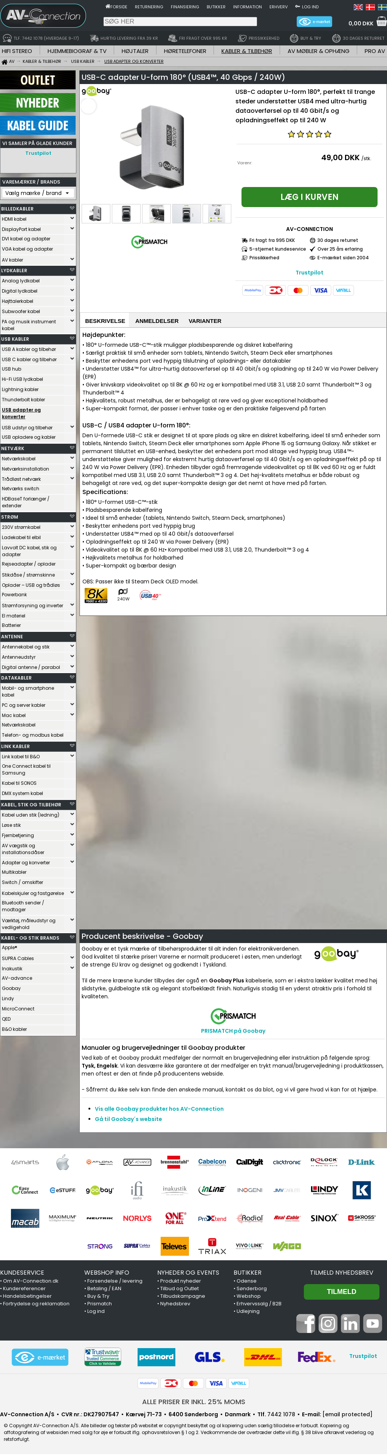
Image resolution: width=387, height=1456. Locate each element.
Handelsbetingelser (27, 1298)
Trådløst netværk (21, 477)
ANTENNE (12, 634)
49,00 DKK (340, 157)
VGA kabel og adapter (27, 247)
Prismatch (99, 1305)
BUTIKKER (248, 1274)
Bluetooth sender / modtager (23, 904)
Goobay (11, 986)
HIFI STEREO (17, 51)
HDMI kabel (14, 217)
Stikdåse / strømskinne (28, 573)
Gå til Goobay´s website (128, 1121)
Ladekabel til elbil (21, 535)
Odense (247, 1282)
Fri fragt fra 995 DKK (272, 240)
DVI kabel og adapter (26, 237)
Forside (118, 7)
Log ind (310, 7)
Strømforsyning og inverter (32, 603)
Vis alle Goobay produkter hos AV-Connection (159, 1111)
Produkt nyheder (180, 1282)
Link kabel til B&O (21, 754)
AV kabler (12, 258)
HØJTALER (135, 51)
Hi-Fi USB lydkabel (22, 377)
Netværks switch (20, 486)
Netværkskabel (19, 457)
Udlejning (248, 1313)
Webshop (249, 1298)
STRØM (9, 515)
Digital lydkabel (19, 289)
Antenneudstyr (19, 655)
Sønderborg (252, 1290)
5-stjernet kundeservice (277, 249)
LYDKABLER (14, 268)
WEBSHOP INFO (106, 1274)
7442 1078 (281, 1416)
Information (247, 7)
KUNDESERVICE (22, 1274)
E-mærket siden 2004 (343, 257)
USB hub (11, 367)
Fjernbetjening (18, 833)
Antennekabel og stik (26, 645)
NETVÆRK (12, 446)
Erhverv (278, 7)
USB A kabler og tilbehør (29, 347)
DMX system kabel (22, 791)
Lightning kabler (20, 387)
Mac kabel (14, 713)
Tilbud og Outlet (179, 1290)
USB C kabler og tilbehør (29, 357)
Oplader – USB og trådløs (31, 583)
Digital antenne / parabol (31, 665)
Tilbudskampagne (182, 1298)
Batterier (11, 623)
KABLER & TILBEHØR (246, 51)
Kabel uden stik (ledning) (30, 813)
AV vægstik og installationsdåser (23, 847)
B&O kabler (14, 1027)
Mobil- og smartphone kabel (28, 689)
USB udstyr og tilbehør (27, 425)
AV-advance (17, 976)
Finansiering (185, 7)
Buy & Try (98, 1298)
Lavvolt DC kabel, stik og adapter (29, 549)
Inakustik (12, 966)
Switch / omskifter (22, 880)
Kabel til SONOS (19, 781)
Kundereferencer (24, 1290)
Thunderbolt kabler (23, 397)
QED (6, 1017)
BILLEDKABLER (17, 207)
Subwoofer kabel (21, 309)
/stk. (366, 158)
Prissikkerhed (264, 257)
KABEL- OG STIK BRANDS (30, 936)
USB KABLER (15, 337)
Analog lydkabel (21, 279)
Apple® (9, 945)
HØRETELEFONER (185, 51)
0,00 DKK (360, 23)
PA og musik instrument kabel (29, 323)
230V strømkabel (21, 525)
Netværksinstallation (25, 467)
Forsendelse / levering (114, 1282)
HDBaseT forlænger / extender (26, 500)
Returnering (149, 7)
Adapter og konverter (26, 860)
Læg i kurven (309, 197)
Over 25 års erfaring (340, 249)
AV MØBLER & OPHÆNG (319, 51)
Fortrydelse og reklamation (36, 1305)
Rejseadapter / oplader (29, 562)
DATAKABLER (16, 676)
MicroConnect (18, 1007)
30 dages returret (337, 240)
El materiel (13, 614)
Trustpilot (38, 153)
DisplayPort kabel (21, 227)
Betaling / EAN (104, 1290)
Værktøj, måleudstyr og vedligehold (29, 922)
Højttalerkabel (17, 299)
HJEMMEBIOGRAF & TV (77, 51)
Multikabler (14, 870)
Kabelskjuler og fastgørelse (33, 891)
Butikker (216, 7)
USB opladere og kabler (29, 435)
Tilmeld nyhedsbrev (341, 1274)
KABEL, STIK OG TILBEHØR (31, 803)
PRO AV (375, 51)
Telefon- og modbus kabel (32, 733)
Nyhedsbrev (175, 1305)
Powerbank (14, 592)
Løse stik (11, 823)
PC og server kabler (23, 703)
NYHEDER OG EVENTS (188, 1274)
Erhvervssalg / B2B (259, 1305)
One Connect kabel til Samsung (26, 767)
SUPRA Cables (18, 956)
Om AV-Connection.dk (31, 1282)
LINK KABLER (15, 744)
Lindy (8, 996)
